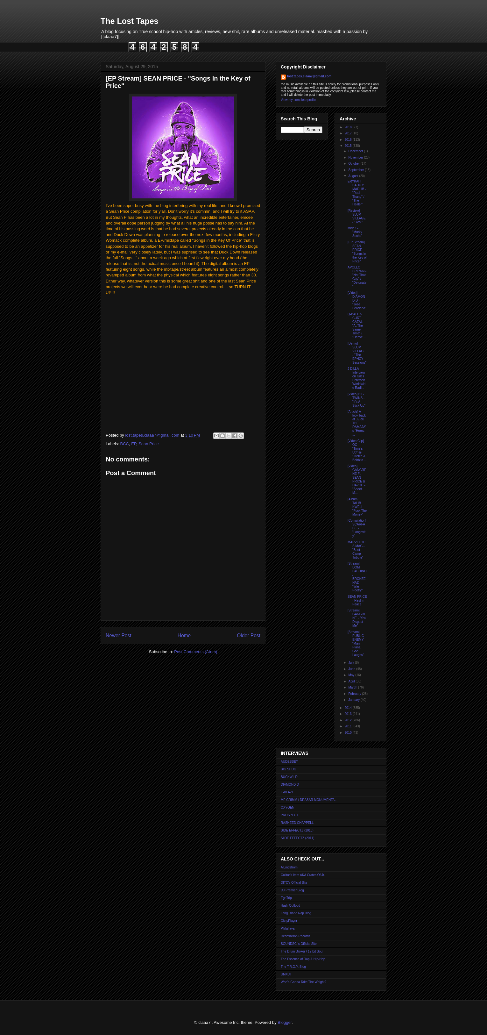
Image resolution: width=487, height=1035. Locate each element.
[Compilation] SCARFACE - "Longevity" (357, 528)
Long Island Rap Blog (296, 913)
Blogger (285, 1022)
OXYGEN (287, 807)
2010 (348, 732)
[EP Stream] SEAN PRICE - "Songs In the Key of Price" (357, 251)
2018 (348, 127)
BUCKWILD (289, 777)
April (352, 681)
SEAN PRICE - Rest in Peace (357, 600)
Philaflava (287, 928)
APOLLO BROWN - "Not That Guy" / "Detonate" (357, 277)
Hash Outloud (290, 905)
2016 (348, 139)
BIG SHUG (288, 769)
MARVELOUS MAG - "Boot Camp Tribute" (356, 549)
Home (184, 635)
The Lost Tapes (130, 21)
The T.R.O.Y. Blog (293, 966)
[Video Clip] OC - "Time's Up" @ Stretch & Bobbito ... (357, 450)
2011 (348, 726)
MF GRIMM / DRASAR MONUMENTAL (308, 800)
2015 (348, 145)
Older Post (248, 635)
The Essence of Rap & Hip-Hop (303, 959)
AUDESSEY (289, 761)
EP (133, 443)
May (351, 675)
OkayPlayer (289, 921)
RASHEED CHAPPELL (297, 822)
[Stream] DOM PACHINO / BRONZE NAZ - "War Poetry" (357, 577)
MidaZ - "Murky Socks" (355, 232)
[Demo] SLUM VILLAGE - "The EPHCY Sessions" (357, 353)
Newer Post (118, 635)
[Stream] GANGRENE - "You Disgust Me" (357, 618)
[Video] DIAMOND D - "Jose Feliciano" (357, 300)
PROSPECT (289, 815)
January (354, 700)
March (353, 687)
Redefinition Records (295, 936)
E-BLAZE (287, 792)
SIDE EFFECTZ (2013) (297, 830)
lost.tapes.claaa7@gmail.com (309, 76)
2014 (348, 708)
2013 (348, 714)
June (352, 669)
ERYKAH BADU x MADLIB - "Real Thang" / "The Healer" (357, 193)
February (355, 694)
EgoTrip (286, 898)
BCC (124, 443)
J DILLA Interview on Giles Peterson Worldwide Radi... (356, 378)
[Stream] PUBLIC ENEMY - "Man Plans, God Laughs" (357, 643)
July (351, 662)
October (354, 163)
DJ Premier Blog (292, 890)
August (353, 176)
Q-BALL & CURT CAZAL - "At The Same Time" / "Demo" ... (357, 325)
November (356, 157)
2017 (348, 133)
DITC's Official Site (294, 882)
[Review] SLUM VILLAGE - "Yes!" (357, 216)
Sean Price (148, 443)
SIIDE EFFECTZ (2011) (297, 838)
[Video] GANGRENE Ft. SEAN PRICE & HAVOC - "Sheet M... (357, 479)
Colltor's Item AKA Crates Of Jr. (303, 875)
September (356, 170)
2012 (348, 720)
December (356, 151)
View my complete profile (298, 100)
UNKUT (286, 974)
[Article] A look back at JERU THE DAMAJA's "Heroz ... (357, 423)
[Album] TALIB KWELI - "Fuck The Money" (357, 506)
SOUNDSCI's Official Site (299, 944)
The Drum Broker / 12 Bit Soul (302, 951)
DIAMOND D (290, 784)
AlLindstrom (289, 867)
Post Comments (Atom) (195, 651)
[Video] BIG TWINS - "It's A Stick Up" (356, 399)
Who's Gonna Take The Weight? (303, 982)
